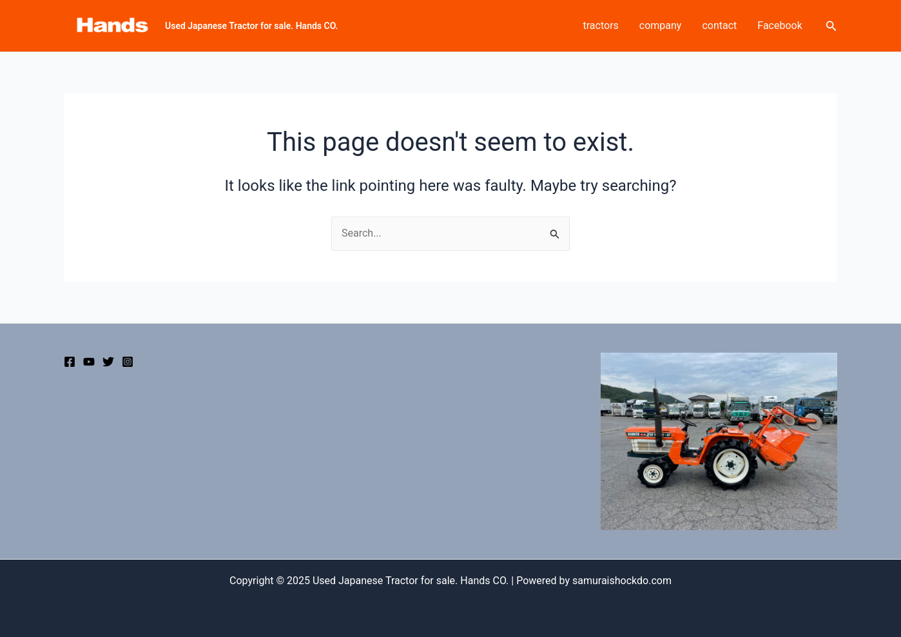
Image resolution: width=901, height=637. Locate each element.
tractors (601, 25)
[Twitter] (108, 362)
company (660, 25)
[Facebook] (69, 362)
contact (719, 25)
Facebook (779, 25)
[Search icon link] (831, 26)
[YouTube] (89, 362)
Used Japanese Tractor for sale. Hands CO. (251, 26)
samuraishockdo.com (622, 580)
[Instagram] (127, 362)
